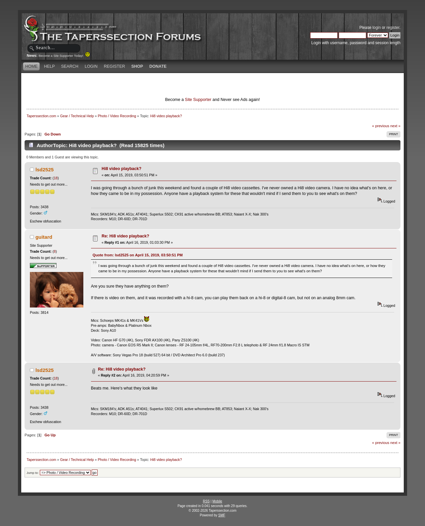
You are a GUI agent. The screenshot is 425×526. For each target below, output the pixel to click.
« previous (380, 126)
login (377, 27)
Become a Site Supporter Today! (64, 55)
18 (56, 178)
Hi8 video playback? (121, 168)
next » (395, 126)
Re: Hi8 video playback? (125, 236)
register (392, 27)
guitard (44, 237)
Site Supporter (198, 99)
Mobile (217, 501)
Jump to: (33, 473)
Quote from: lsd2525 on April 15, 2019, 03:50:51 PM (138, 255)
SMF (221, 515)
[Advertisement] (134, 85)
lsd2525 (45, 169)
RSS (206, 501)
